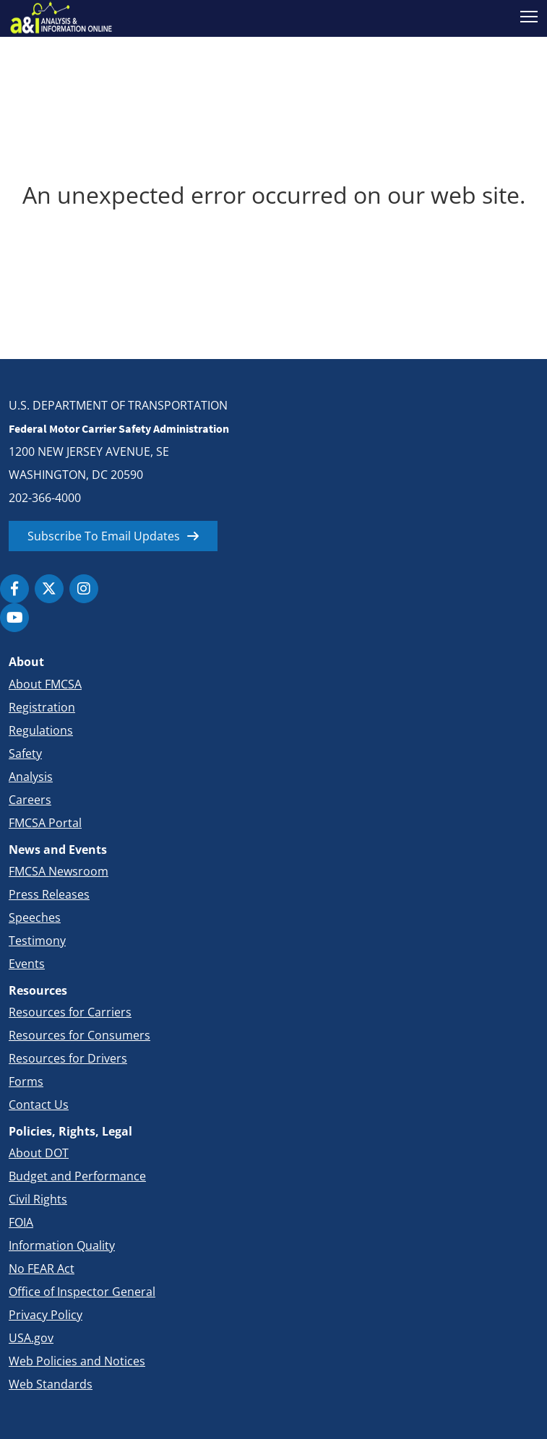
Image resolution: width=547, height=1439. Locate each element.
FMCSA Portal (45, 823)
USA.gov (31, 1338)
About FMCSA (45, 684)
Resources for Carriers (70, 1012)
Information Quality (62, 1245)
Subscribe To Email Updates (103, 536)
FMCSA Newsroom (58, 871)
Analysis (31, 777)
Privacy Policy (45, 1315)
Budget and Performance (77, 1176)
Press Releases (49, 894)
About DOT (39, 1153)
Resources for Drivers (68, 1058)
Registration (42, 707)
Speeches (35, 917)
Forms (26, 1081)
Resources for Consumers (79, 1035)
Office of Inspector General (82, 1292)
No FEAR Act (41, 1268)
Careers (30, 800)
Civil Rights (38, 1199)
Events (27, 964)
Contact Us (39, 1104)
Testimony (37, 940)
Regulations (41, 730)
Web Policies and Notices (77, 1361)
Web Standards (50, 1384)
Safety (25, 753)
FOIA (21, 1222)
